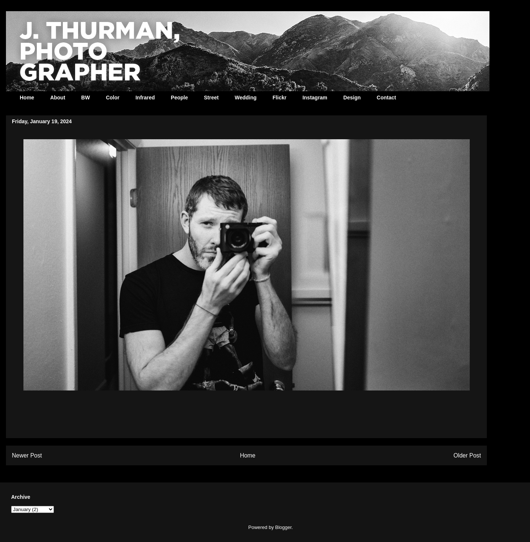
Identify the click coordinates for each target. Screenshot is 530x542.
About (57, 98)
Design (352, 98)
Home (27, 98)
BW (85, 98)
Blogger (283, 527)
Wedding (246, 98)
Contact (386, 98)
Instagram (314, 98)
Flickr (279, 98)
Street (211, 98)
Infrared (145, 98)
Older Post (467, 455)
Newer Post (27, 455)
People (179, 98)
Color (113, 98)
